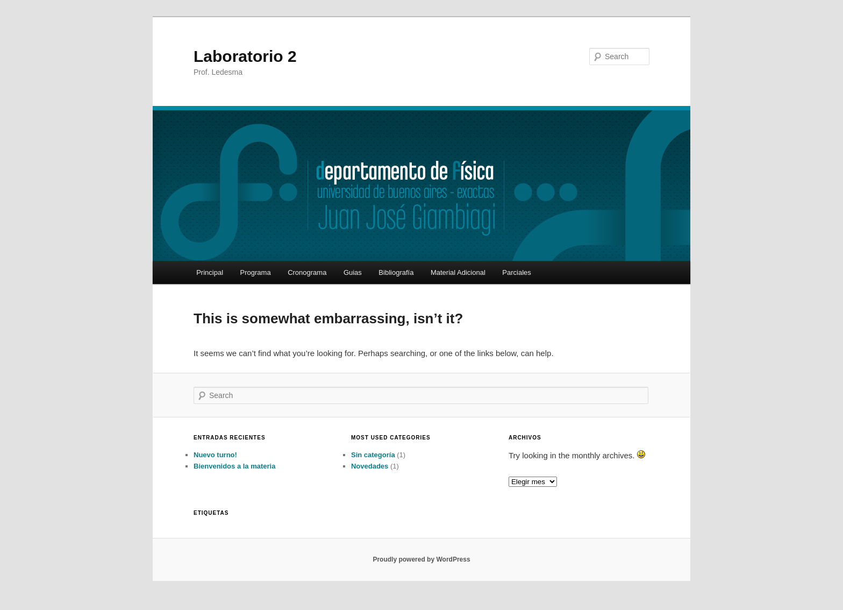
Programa (255, 272)
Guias (353, 272)
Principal (209, 272)
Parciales (516, 272)
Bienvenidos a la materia (234, 466)
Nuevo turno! (215, 455)
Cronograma (307, 272)
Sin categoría (373, 455)
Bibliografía (395, 272)
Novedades (369, 466)
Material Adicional (458, 272)
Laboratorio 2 (245, 56)
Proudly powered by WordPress (421, 559)
